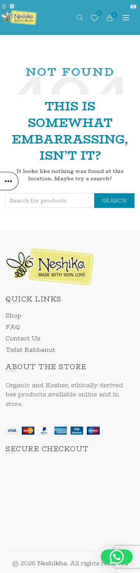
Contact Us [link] (23, 338)
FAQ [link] (13, 327)
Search (114, 201)
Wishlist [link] (98, 14)
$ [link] (4, 6)
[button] (117, 556)
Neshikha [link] (52, 563)
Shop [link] (13, 315)
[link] (19, 16)
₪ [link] (12, 6)
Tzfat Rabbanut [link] (30, 349)
